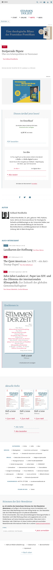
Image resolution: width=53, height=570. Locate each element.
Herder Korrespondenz (16, 470)
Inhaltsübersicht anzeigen (27, 368)
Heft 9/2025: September (14, 277)
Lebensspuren (10, 480)
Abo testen (13, 180)
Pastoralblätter (43, 473)
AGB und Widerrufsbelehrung (15, 551)
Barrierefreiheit (44, 551)
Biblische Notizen (44, 480)
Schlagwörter (44, 456)
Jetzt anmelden (43, 536)
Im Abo (16, 174)
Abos (40, 17)
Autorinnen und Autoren (31, 456)
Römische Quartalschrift (31, 483)
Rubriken (4, 21)
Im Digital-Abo (35, 174)
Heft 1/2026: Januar (13, 263)
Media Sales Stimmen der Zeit (22, 463)
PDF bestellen (12, 144)
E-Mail (5, 533)
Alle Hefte (19, 432)
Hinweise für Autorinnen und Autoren (32, 459)
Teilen (20, 203)
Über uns (15, 459)
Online (23, 17)
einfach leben (30, 470)
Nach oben (27, 558)
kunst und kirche (31, 480)
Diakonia (19, 483)
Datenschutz (32, 551)
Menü (6, 2)
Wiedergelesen (16, 456)
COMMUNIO (41, 470)
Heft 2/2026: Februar (14, 251)
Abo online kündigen (27, 490)
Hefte (32, 17)
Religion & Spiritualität (40, 463)
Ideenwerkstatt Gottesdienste (27, 473)
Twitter (32, 495)
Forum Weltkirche (29, 476)
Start (14, 17)
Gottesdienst (11, 473)
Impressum (27, 554)
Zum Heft (11, 424)
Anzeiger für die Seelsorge (13, 476)
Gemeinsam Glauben (43, 476)
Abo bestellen (21, 437)
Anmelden (34, 189)
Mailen (30, 203)
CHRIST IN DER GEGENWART (35, 466)
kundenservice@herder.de (38, 487)
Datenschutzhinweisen (43, 529)
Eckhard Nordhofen (12, 59)
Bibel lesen (20, 480)
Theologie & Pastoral (18, 466)
